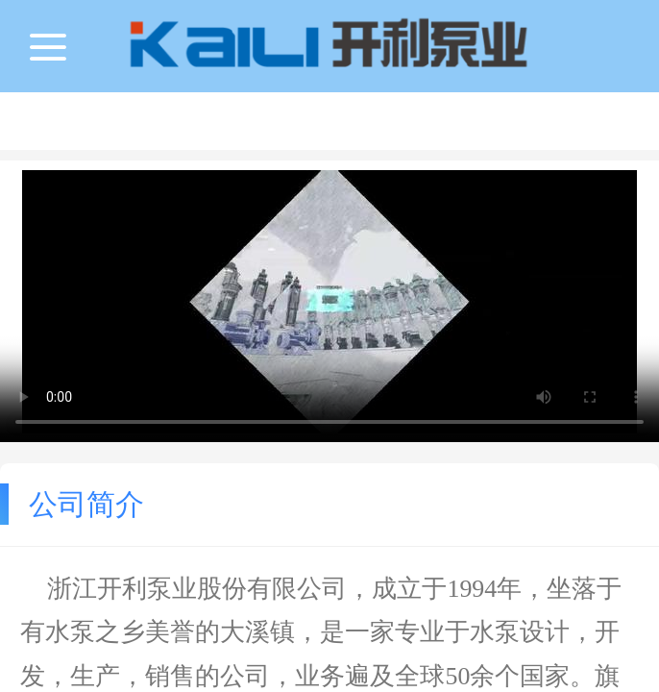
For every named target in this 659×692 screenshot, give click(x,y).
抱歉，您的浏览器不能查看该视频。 (329, 302)
